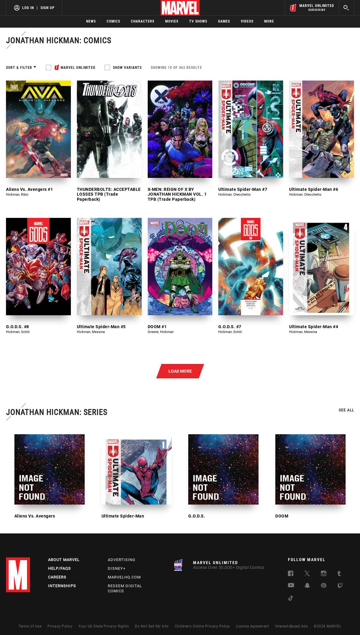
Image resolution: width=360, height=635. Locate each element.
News (91, 21)
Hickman (13, 195)
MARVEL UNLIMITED (78, 68)
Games (224, 21)
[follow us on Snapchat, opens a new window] (307, 586)
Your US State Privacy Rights (103, 626)
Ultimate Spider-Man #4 (313, 326)
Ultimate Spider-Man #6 (313, 189)
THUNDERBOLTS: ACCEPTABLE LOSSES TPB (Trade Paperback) (109, 194)
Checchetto (241, 195)
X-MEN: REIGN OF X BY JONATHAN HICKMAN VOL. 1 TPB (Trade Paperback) (177, 194)
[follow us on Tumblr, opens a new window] (339, 574)
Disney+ (117, 568)
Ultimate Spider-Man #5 (101, 326)
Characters (142, 21)
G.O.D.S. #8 (17, 326)
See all (346, 410)
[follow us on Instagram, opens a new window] (323, 574)
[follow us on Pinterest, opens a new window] (323, 586)
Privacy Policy (59, 626)
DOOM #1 (157, 326)
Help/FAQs (59, 568)
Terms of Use (30, 626)
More (269, 21)
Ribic (25, 195)
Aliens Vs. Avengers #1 (29, 189)
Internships (62, 586)
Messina (98, 332)
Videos (247, 21)
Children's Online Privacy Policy (202, 626)
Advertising (121, 559)
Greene (153, 332)
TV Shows (198, 21)
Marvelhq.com (124, 577)
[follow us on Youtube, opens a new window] (291, 586)
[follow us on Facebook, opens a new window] (290, 574)
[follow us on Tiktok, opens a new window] (290, 599)
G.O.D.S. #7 (229, 326)
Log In (28, 8)
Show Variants (127, 68)
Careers (57, 577)
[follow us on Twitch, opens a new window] (340, 587)
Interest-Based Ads (291, 626)
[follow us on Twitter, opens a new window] (307, 574)
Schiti (25, 332)
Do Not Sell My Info (152, 626)
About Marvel (64, 559)
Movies (171, 21)
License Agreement (252, 626)
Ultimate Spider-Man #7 (242, 189)
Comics (113, 21)
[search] (346, 7)
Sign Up (48, 8)
